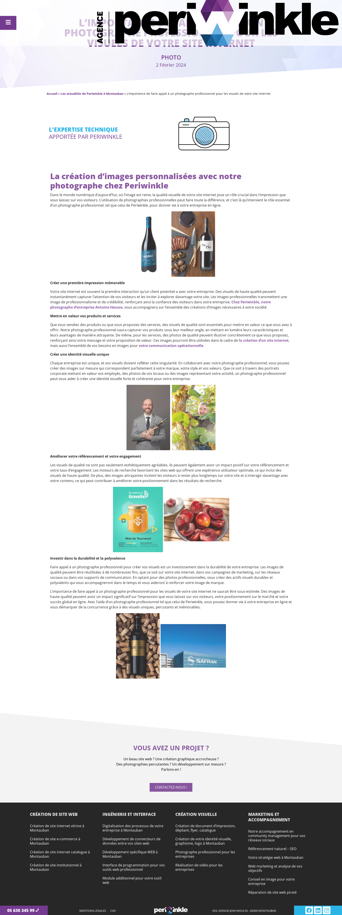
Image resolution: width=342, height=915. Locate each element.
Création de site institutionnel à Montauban (56, 867)
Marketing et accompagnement (269, 817)
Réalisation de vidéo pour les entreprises (199, 867)
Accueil (52, 94)
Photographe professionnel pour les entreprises (205, 854)
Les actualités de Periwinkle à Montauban (92, 94)
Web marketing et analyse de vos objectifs (275, 868)
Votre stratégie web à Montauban (275, 857)
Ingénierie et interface (129, 814)
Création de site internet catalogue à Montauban (60, 854)
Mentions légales (92, 911)
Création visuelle (196, 814)
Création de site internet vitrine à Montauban (57, 828)
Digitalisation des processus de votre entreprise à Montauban (133, 828)
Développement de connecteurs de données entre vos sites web (132, 841)
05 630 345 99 (20, 910)
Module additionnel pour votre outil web (132, 880)
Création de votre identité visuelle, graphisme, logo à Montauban (203, 841)
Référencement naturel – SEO (272, 848)
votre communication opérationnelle (171, 345)
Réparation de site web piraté (272, 892)
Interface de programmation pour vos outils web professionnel (134, 867)
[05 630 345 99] (37, 910)
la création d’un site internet (264, 340)
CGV (113, 911)
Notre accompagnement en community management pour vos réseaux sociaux (276, 835)
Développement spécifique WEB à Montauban (130, 854)
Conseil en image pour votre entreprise (271, 881)
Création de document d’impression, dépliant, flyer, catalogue (205, 828)
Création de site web (54, 814)
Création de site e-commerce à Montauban (55, 841)
